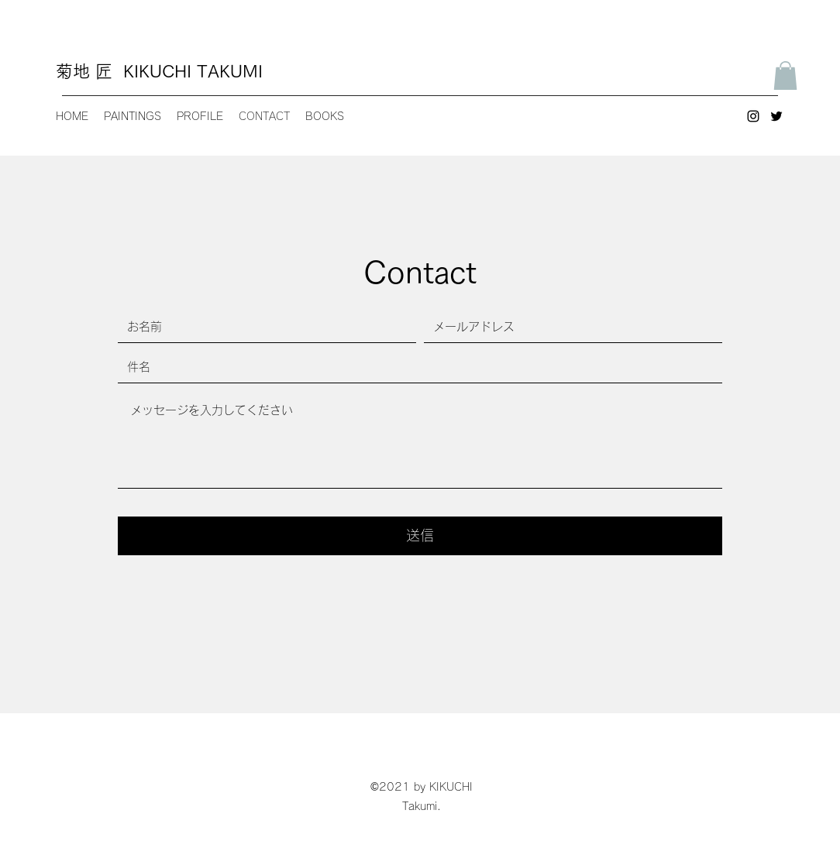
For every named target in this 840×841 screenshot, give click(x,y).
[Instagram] (753, 116)
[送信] (420, 536)
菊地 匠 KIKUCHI (126, 71)
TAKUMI (230, 71)
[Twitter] (776, 116)
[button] (785, 75)
